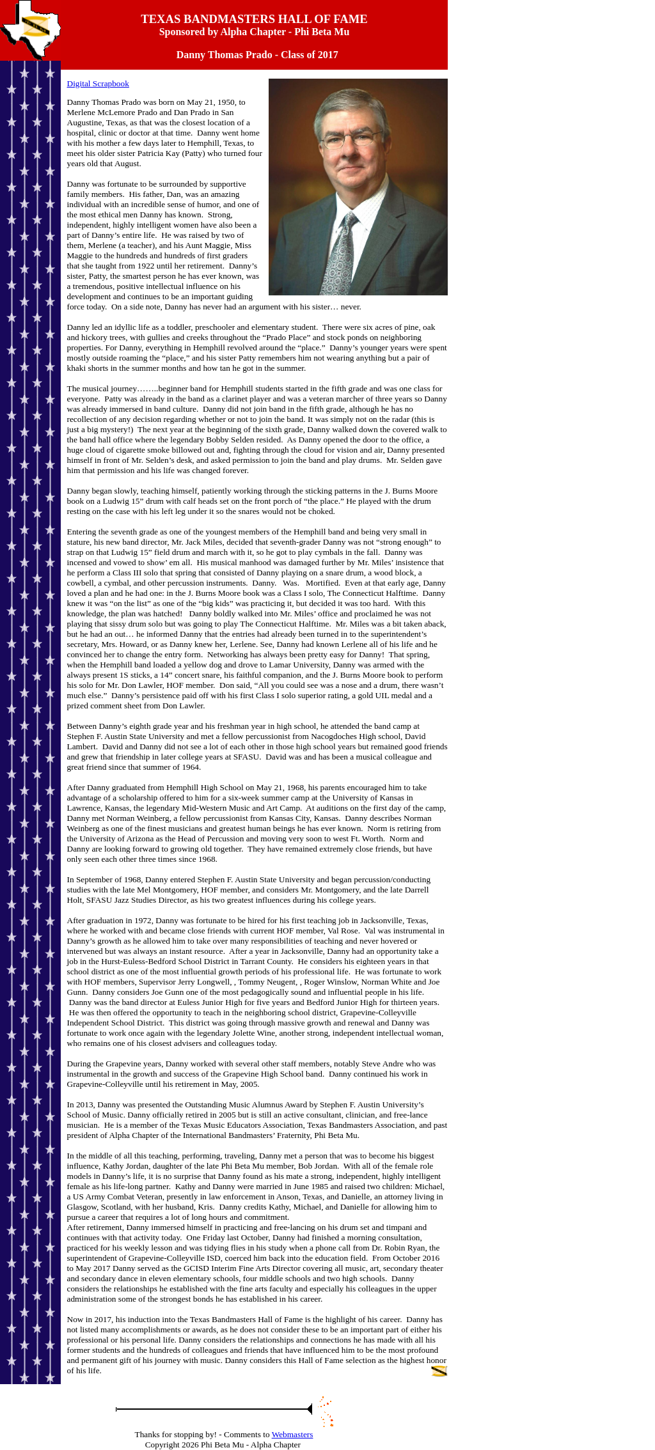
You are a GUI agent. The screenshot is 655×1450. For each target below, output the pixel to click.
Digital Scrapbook (98, 83)
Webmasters (292, 1434)
